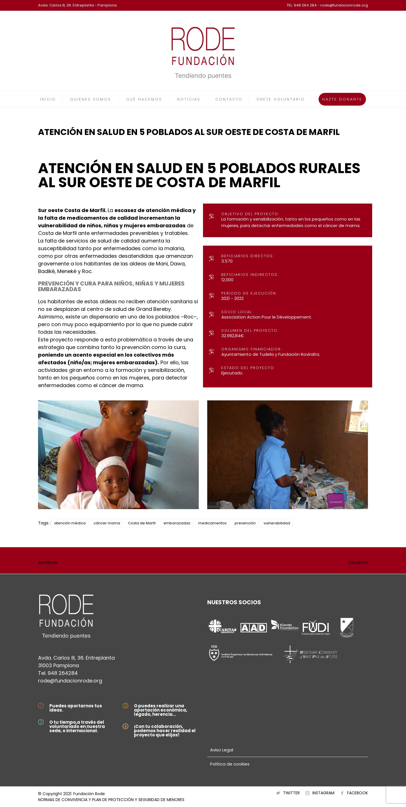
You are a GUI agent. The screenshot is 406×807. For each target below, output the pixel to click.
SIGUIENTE (358, 563)
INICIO (48, 99)
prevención (245, 523)
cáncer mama (107, 523)
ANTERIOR (48, 563)
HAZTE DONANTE (342, 99)
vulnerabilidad (277, 523)
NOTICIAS (188, 99)
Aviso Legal (221, 750)
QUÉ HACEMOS (144, 99)
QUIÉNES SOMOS (90, 99)
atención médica (70, 523)
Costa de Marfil (142, 523)
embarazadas (177, 523)
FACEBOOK (357, 793)
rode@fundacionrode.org (70, 680)
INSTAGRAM (323, 793)
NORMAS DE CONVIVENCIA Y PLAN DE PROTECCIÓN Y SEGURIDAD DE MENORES (111, 799)
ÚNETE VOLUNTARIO (281, 99)
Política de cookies (230, 764)
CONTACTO (229, 99)
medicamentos (212, 523)
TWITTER (291, 793)
